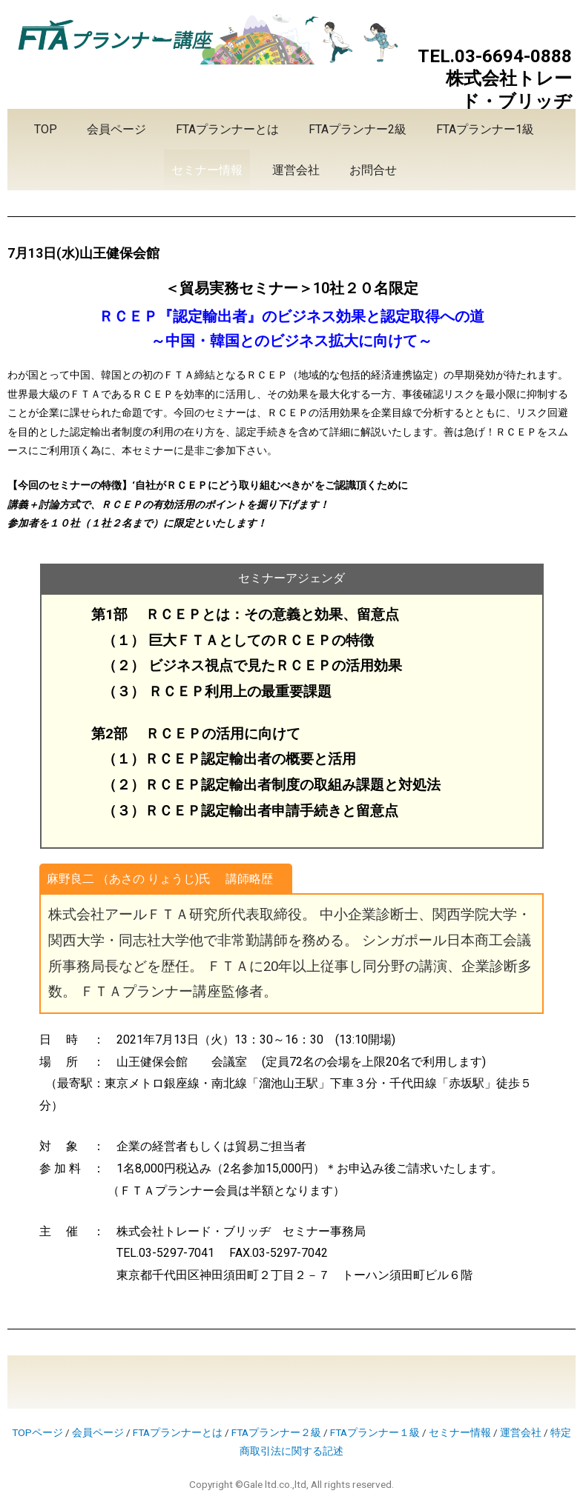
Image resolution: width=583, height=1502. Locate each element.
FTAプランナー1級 (485, 129)
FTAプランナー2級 (357, 129)
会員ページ (116, 129)
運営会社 (296, 170)
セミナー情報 (207, 170)
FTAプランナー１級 (375, 1432)
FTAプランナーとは (227, 129)
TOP (45, 129)
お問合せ (373, 170)
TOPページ (37, 1432)
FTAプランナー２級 (276, 1432)
